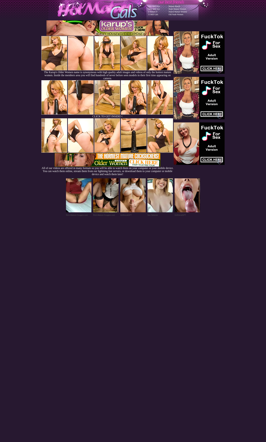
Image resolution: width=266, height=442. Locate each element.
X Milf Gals (153, 14)
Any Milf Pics (154, 6)
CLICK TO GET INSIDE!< (107, 116)
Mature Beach (174, 6)
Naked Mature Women (178, 12)
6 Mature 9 (152, 12)
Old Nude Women (176, 14)
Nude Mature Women (177, 9)
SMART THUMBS (139, 374)
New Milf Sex (154, 9)
